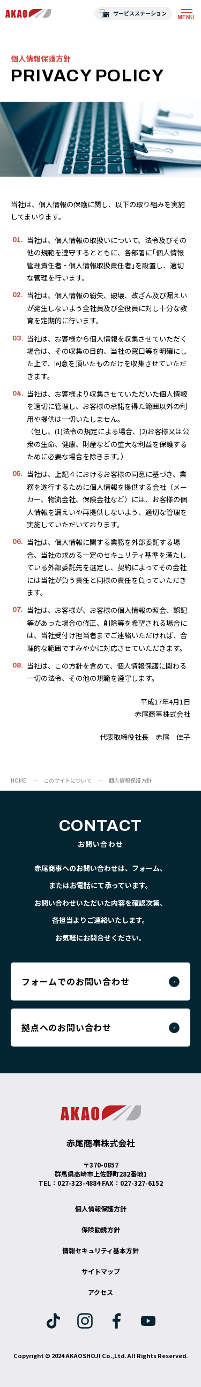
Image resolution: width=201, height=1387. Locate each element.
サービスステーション (140, 13)
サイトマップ (100, 1271)
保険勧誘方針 (100, 1229)
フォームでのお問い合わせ (75, 981)
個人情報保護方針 (100, 1208)
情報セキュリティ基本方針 (100, 1250)
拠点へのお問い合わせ (66, 1027)
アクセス (100, 1292)
